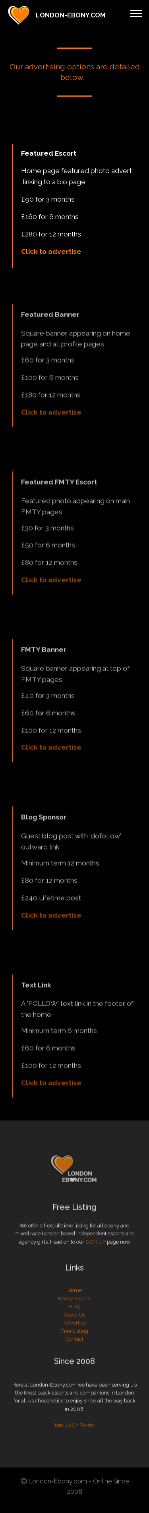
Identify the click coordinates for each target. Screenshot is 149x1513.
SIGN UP (95, 1254)
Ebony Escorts (74, 1327)
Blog (74, 1335)
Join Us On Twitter (74, 1458)
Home (75, 1319)
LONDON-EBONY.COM (70, 15)
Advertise (75, 1351)
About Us (74, 1343)
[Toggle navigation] (136, 13)
